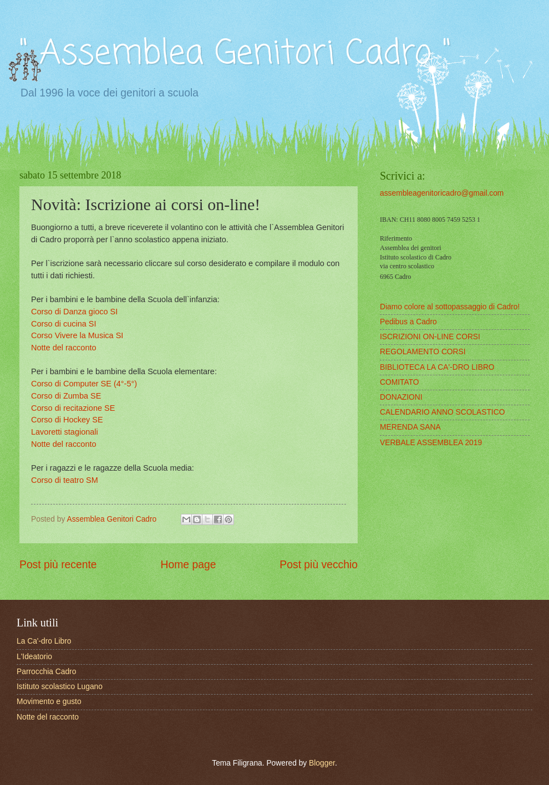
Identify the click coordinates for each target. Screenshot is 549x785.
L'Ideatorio (34, 657)
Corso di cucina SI (63, 323)
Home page (188, 564)
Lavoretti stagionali (64, 431)
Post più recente (58, 564)
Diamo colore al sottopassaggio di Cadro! (450, 307)
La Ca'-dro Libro (44, 641)
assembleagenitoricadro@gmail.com (442, 193)
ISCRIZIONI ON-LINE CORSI (430, 337)
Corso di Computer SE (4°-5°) (84, 383)
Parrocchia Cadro (46, 671)
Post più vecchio (318, 564)
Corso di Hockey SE (67, 419)
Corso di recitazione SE (73, 408)
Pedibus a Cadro (408, 322)
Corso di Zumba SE (66, 395)
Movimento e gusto (49, 701)
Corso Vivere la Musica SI (77, 335)
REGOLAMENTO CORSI (423, 352)
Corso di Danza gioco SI (74, 311)
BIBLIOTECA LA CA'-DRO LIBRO (437, 367)
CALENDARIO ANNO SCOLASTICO (442, 412)
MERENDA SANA (410, 427)
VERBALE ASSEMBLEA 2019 (431, 443)
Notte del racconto (63, 347)
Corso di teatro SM (64, 480)
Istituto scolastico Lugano (60, 686)
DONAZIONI (401, 397)
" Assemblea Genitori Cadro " (235, 54)
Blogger (322, 763)
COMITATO (399, 382)
